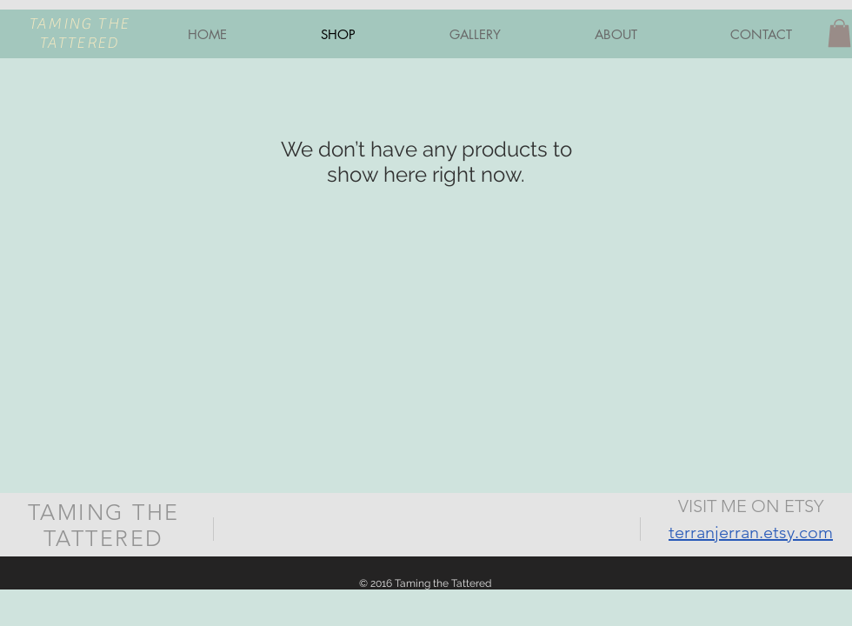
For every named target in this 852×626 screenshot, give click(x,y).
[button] (839, 33)
